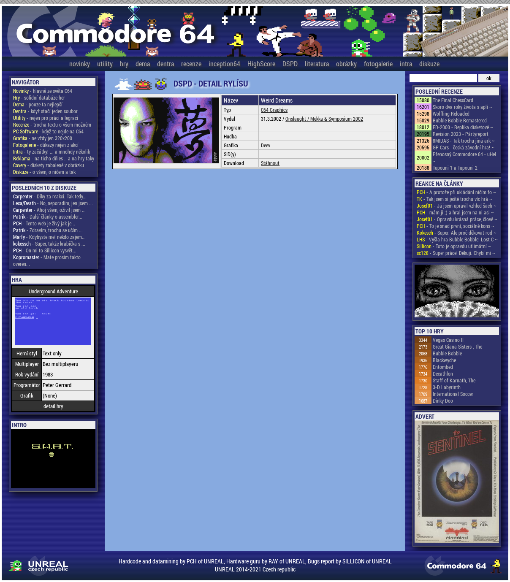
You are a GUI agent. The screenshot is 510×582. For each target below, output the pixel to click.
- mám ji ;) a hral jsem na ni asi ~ (455, 212)
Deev (265, 145)
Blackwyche (444, 360)
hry (124, 63)
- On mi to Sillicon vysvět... (44, 250)
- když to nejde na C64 (48, 131)
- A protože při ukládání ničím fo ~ (456, 192)
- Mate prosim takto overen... (47, 260)
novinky (79, 63)
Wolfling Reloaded (451, 113)
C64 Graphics (274, 109)
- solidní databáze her (39, 97)
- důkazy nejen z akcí (46, 144)
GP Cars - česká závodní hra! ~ (463, 147)
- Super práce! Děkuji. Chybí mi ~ (456, 252)
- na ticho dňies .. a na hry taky (53, 158)
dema (143, 63)
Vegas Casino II (448, 339)
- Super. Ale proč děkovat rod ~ (456, 232)
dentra (165, 63)
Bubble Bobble (447, 353)
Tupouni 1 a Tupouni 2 (455, 167)
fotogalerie (378, 63)
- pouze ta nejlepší (37, 104)
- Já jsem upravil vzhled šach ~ (456, 205)
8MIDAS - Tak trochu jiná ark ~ (464, 140)
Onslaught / (297, 118)
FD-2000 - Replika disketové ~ (463, 127)
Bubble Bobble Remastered (460, 120)
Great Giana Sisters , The (457, 346)
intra (406, 63)
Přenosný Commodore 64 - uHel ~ (464, 157)
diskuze (429, 63)
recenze (191, 63)
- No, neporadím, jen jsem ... (53, 203)
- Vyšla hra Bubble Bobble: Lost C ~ (457, 239)
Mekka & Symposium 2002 (336, 118)
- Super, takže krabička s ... (49, 243)
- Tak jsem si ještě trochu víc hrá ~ (454, 198)
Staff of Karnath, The (454, 380)
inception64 (224, 63)
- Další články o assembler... (47, 216)
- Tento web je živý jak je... (44, 223)
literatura (317, 63)
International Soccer (453, 393)
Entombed (443, 366)
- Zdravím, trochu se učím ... (48, 230)
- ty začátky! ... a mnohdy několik (51, 151)
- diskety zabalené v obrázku (48, 165)
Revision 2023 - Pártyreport (460, 133)
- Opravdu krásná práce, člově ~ (457, 219)
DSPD (290, 63)
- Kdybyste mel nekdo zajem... (49, 236)
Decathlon (443, 373)
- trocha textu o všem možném (52, 124)
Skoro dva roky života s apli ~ (462, 106)
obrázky (346, 63)
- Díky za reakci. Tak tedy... (50, 196)
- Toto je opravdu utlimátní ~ (454, 246)
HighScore (261, 63)
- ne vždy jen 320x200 (42, 138)
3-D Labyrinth (447, 387)
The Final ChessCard (453, 100)
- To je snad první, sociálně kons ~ (455, 225)
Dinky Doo (443, 400)
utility (105, 63)
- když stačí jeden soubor (45, 111)
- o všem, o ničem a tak (44, 171)
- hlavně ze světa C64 (42, 90)
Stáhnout (270, 163)
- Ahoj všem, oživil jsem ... (49, 209)
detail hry (53, 406)
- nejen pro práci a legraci (45, 117)
